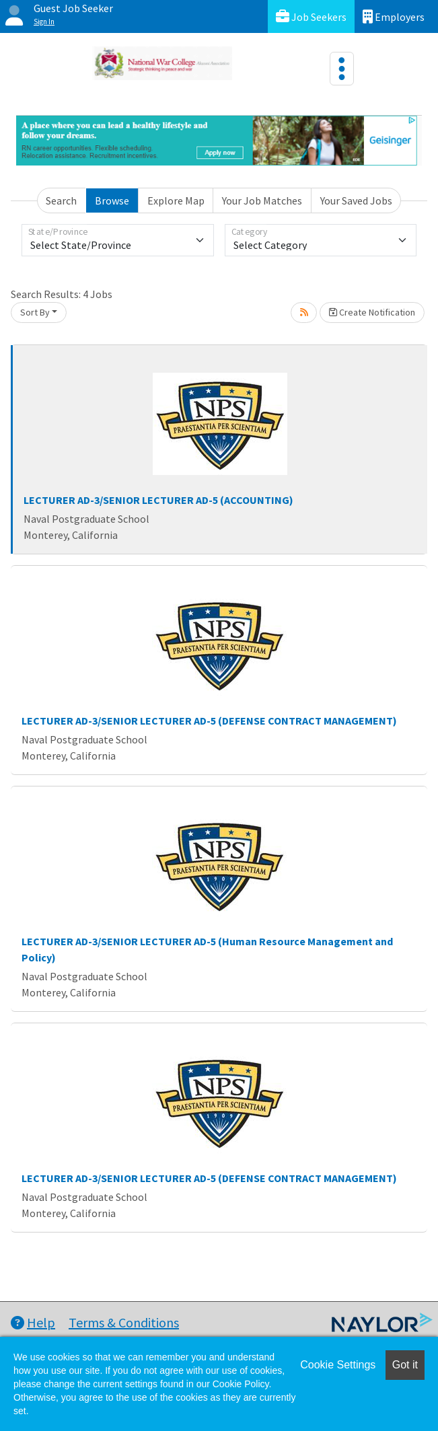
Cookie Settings (337, 1364)
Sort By (35, 312)
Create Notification (372, 312)
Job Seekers (311, 16)
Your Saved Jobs (356, 200)
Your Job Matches (262, 200)
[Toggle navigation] (342, 68)
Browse (112, 200)
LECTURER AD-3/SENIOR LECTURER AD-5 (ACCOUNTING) (158, 500)
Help (33, 1322)
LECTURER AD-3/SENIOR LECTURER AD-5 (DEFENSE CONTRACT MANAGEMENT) (209, 720)
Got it (405, 1364)
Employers (394, 16)
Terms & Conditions (124, 1322)
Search (61, 200)
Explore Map (176, 200)
